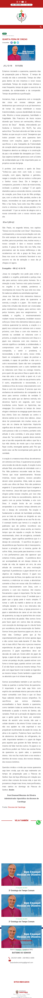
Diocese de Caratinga (16, 807)
